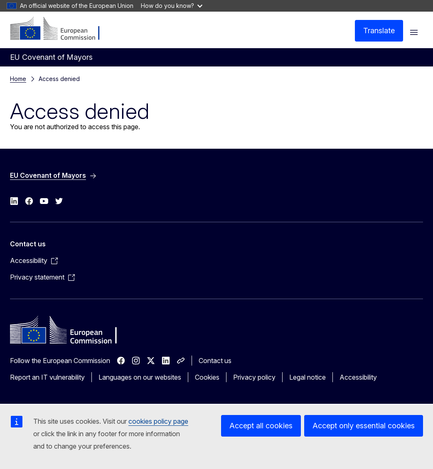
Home (18, 78)
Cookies (207, 377)
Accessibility (358, 377)
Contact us (215, 360)
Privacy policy (254, 377)
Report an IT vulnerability (47, 377)
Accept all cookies (261, 425)
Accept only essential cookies (363, 425)
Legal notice (307, 377)
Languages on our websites (139, 377)
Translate (379, 30)
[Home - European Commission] (60, 29)
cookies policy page (158, 421)
